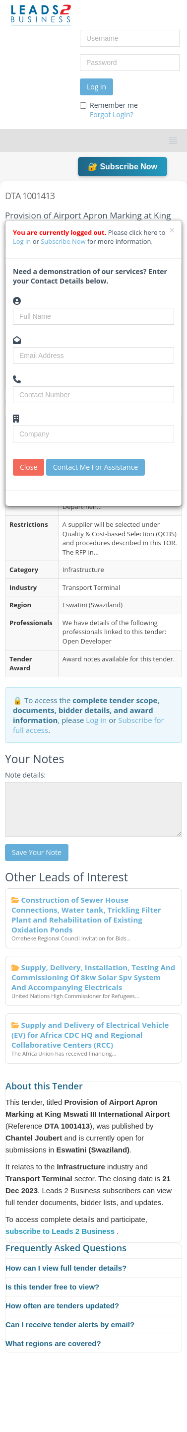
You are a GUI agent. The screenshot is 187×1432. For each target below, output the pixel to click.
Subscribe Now (64, 241)
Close (28, 467)
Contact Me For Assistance (95, 467)
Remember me (109, 109)
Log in (96, 86)
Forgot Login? (111, 114)
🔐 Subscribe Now (122, 166)
